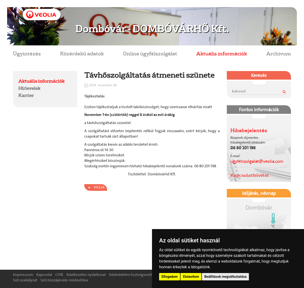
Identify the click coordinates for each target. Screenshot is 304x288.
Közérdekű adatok (82, 53)
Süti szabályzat (25, 280)
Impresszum (23, 274)
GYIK (59, 274)
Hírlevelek (29, 88)
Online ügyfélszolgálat (150, 53)
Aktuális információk (221, 53)
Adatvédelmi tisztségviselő (131, 274)
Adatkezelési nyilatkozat (86, 274)
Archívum (278, 53)
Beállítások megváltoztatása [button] (225, 276)
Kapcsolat (44, 274)
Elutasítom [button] (191, 276)
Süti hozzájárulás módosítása (64, 280)
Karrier (26, 95)
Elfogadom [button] (170, 276)
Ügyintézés (27, 53)
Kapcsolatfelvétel (249, 175)
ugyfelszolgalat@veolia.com (256, 161)
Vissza (99, 187)
